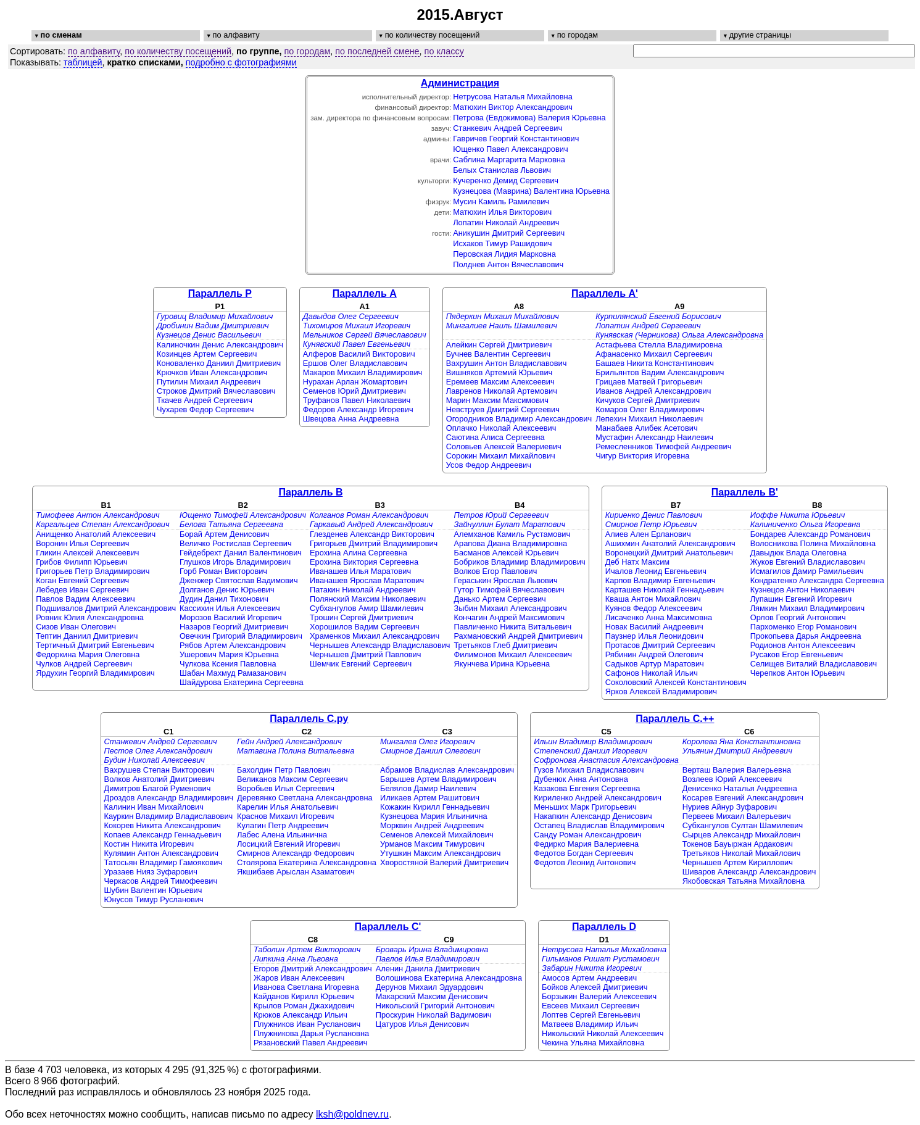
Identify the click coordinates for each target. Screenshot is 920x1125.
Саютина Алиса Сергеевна (495, 437)
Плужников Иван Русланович (307, 1024)
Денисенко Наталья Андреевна (739, 788)
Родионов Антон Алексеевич (802, 645)
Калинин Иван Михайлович (154, 807)
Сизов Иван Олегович (76, 626)
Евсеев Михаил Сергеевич (590, 1005)
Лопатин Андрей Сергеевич (647, 325)
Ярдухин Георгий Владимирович (95, 673)
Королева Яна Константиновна (741, 741)
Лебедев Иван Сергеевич (82, 589)
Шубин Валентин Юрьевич (153, 890)
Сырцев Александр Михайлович (741, 834)
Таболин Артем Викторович (307, 949)
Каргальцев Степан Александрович (102, 524)
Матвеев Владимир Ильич (590, 1024)
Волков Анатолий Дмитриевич (159, 779)
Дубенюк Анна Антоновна (581, 779)
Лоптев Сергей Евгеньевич (591, 1014)
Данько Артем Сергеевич (500, 599)
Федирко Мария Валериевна (586, 844)
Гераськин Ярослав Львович (506, 580)
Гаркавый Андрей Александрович (371, 524)
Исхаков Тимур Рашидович (502, 243)
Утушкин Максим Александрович (440, 853)
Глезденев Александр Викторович (372, 534)
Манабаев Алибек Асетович (646, 428)
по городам (307, 51)
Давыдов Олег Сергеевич (351, 316)
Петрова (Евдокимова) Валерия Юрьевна (529, 117)
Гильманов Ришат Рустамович (601, 958)
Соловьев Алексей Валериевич (504, 446)
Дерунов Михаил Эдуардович (430, 987)
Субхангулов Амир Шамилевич (366, 608)
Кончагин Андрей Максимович (509, 617)
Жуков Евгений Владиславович (807, 562)
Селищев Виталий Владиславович (813, 663)
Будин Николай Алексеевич (154, 760)
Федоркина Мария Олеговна (87, 654)
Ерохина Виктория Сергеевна (364, 562)
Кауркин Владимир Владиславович (168, 816)
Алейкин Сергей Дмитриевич (499, 344)
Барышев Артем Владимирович (438, 779)
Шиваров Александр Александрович (749, 871)
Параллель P (220, 293)
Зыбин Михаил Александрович (510, 608)
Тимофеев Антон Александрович (98, 515)
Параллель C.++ (675, 718)
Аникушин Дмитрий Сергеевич (509, 233)
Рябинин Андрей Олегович (654, 654)
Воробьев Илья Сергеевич (285, 788)
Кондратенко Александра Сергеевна (817, 580)
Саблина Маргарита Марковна (509, 159)
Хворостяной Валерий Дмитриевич (444, 862)
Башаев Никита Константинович (654, 363)
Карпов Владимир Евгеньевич (660, 580)
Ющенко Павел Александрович (510, 149)
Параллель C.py (309, 718)
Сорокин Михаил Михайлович (500, 455)
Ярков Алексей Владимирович (661, 691)
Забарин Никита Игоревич (592, 968)
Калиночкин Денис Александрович (220, 344)
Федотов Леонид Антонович (585, 862)
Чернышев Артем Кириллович (737, 862)
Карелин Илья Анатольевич (287, 807)
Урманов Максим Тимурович (432, 844)
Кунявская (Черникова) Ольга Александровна (679, 334)
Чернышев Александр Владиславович (380, 645)
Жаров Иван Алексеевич (299, 977)
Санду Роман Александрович (587, 834)
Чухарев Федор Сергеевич (205, 409)
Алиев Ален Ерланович (648, 534)
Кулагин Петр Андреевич (282, 825)
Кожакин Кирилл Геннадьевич (434, 807)
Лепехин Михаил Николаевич (649, 418)
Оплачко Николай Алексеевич (501, 428)
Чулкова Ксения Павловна (228, 663)
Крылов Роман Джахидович (304, 1005)
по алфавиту (94, 51)
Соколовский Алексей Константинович (676, 682)
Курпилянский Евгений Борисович (658, 316)
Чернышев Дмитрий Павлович (365, 654)
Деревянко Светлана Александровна (305, 797)
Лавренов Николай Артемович (501, 391)
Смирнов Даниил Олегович (430, 750)
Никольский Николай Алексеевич (602, 1033)
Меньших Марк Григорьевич (585, 807)
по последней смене (377, 51)
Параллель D (604, 926)
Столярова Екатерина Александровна (306, 862)
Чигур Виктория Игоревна (642, 455)
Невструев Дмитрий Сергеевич (503, 409)
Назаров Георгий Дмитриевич (234, 626)
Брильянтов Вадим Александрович (659, 372)
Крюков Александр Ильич (300, 1014)
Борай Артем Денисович (224, 534)
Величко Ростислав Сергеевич (235, 543)
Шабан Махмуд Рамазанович (233, 673)
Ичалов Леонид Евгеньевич (656, 571)
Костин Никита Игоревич (149, 844)
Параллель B (310, 492)
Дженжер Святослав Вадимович (239, 580)
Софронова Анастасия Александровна (606, 760)
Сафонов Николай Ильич (651, 673)
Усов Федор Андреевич (488, 465)
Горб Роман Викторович (223, 571)
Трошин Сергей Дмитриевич (361, 617)
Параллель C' (388, 926)
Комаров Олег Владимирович (649, 409)
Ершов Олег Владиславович (355, 363)
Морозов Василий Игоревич (230, 617)
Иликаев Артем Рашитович (429, 797)
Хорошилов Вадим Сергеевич (365, 626)
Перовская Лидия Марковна (504, 254)
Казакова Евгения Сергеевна (587, 788)
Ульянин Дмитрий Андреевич (737, 750)
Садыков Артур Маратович (654, 663)
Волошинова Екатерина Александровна (449, 977)
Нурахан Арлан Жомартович (355, 381)
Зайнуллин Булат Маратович (510, 524)
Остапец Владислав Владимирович (599, 825)
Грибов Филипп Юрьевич (82, 562)
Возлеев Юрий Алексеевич (732, 779)
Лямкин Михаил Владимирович (807, 608)
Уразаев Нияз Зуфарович (150, 871)
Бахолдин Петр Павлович (284, 769)
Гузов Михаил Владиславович (589, 769)
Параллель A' (604, 293)
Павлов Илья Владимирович (427, 958)
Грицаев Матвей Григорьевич (649, 381)
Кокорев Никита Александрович (162, 825)
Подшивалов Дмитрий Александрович (106, 608)
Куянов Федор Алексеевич (653, 608)
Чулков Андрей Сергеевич (84, 663)
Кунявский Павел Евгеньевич (356, 344)
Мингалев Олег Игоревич (427, 741)
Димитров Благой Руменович (157, 788)
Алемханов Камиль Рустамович (512, 534)
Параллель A (365, 293)
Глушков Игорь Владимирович (235, 562)
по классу (444, 51)
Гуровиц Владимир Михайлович (215, 316)
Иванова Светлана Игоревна (306, 987)
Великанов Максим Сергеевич (292, 779)
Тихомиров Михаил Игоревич (356, 325)
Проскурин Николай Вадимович (434, 1014)
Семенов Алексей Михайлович (437, 834)
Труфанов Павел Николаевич (356, 400)
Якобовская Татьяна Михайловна (743, 881)
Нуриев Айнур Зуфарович (729, 807)
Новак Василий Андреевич (654, 626)
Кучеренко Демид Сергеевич (505, 180)
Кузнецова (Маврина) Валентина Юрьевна (531, 191)
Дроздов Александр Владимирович (168, 797)
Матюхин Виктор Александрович (513, 107)
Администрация (460, 83)
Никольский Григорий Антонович (435, 1005)
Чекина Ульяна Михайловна (593, 1042)
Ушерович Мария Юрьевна (229, 654)
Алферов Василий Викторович (359, 354)
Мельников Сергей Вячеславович (364, 334)
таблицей (83, 62)
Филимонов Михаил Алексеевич (513, 654)
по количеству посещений (178, 51)
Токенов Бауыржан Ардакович (737, 844)
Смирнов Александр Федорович (295, 853)
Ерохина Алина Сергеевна (358, 552)
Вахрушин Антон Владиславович (506, 363)
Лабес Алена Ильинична (282, 834)
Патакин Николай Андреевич (363, 589)
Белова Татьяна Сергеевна (231, 524)
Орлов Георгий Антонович (798, 617)
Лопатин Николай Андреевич (506, 222)
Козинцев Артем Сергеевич (207, 354)
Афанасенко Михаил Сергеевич (654, 354)
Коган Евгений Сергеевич (82, 580)
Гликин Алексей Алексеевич (87, 552)
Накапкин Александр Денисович (593, 816)
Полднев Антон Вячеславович (508, 264)
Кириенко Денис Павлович (653, 515)
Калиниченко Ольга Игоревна (805, 524)
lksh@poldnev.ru (352, 1114)
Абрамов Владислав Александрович (447, 769)
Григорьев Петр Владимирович (92, 571)
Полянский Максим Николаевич (368, 599)
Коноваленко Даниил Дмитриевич (219, 363)
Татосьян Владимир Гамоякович (163, 862)
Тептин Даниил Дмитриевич (87, 636)
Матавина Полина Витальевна (295, 750)
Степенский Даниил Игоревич (590, 750)
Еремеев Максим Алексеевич (500, 381)
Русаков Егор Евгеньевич (796, 654)
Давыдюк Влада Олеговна (798, 552)
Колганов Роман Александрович (369, 515)
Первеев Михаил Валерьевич (736, 816)
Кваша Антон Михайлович (653, 599)
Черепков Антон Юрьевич (797, 673)
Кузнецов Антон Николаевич (802, 589)
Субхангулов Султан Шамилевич (742, 825)
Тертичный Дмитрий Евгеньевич (95, 645)
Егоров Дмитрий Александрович (313, 968)
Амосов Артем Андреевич (589, 977)
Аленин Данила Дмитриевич (428, 968)
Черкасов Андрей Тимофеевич (160, 881)
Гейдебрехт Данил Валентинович (241, 552)
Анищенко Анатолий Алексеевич (95, 534)
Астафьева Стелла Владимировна (659, 344)
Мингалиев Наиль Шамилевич (501, 325)
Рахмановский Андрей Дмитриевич (518, 636)
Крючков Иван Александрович (212, 372)
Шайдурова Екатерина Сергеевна (241, 682)
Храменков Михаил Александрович (374, 636)
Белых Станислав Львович (502, 170)
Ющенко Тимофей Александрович (243, 515)
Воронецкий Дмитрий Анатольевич (669, 552)
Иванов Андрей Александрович (653, 391)
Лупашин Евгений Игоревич (801, 599)
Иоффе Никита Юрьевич (797, 515)
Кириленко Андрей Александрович (597, 797)
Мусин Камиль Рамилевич (501, 201)
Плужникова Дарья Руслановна (311, 1033)
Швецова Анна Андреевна (351, 418)
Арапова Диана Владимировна (511, 543)
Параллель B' (744, 492)
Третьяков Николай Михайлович (741, 853)
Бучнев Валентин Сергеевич (498, 354)
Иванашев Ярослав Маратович (367, 580)
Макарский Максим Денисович (432, 996)
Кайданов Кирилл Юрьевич (304, 996)
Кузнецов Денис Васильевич (209, 334)
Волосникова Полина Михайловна (813, 543)
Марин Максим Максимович (497, 400)
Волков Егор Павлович (495, 571)
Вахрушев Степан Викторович (159, 769)
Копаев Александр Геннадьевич (163, 834)
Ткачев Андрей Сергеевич (204, 400)
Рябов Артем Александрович (233, 645)
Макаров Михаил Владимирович (362, 372)
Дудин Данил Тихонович (224, 599)
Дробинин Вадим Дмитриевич (213, 325)
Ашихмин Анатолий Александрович (670, 543)
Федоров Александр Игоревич (358, 409)
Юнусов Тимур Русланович (154, 899)
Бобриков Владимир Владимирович (520, 562)
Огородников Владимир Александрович (519, 418)
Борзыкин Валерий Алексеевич (599, 996)
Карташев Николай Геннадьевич (664, 589)
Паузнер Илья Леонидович (654, 636)
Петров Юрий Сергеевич (501, 515)
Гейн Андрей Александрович (289, 741)
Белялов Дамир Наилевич (428, 788)
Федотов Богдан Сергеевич (584, 853)
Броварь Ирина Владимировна (432, 949)
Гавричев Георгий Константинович (516, 138)
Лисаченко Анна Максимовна (659, 617)
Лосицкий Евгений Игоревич (288, 844)
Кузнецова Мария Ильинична (433, 816)
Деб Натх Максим (637, 562)
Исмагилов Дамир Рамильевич (807, 571)
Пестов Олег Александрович (158, 750)
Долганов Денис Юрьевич (227, 589)
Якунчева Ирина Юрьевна (502, 663)
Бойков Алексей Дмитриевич (594, 987)
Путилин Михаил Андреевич (208, 381)
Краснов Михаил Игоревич (285, 816)
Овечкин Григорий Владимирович (241, 636)
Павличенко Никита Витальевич (513, 626)
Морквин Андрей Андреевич (432, 825)
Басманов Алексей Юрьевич (506, 552)
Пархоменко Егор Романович (803, 626)
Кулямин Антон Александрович (161, 853)
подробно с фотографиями (241, 62)
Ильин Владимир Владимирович (593, 741)
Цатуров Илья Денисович (423, 1024)
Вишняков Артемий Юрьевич (499, 372)
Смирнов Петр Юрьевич (651, 524)
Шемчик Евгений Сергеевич (361, 663)
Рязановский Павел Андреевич (310, 1042)
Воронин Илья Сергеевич (82, 543)
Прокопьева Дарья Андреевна (805, 636)
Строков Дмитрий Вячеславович (216, 391)
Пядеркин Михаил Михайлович (502, 316)
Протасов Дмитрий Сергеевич (660, 645)
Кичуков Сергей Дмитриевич (647, 400)
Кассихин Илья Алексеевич (230, 608)
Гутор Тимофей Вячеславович (509, 589)
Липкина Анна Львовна (296, 958)
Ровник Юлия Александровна (90, 617)
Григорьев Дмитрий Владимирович (373, 543)
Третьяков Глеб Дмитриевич (506, 645)
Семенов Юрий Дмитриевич (354, 391)
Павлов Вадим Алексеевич (85, 599)
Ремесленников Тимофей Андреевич (663, 446)
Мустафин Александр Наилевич (654, 437)
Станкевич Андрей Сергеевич (507, 128)
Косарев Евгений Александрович (742, 797)
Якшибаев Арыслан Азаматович (296, 871)
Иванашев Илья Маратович (360, 571)
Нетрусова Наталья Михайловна (513, 96)
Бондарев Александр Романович (810, 534)
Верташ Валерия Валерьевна (736, 769)
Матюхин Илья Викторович (502, 212)
